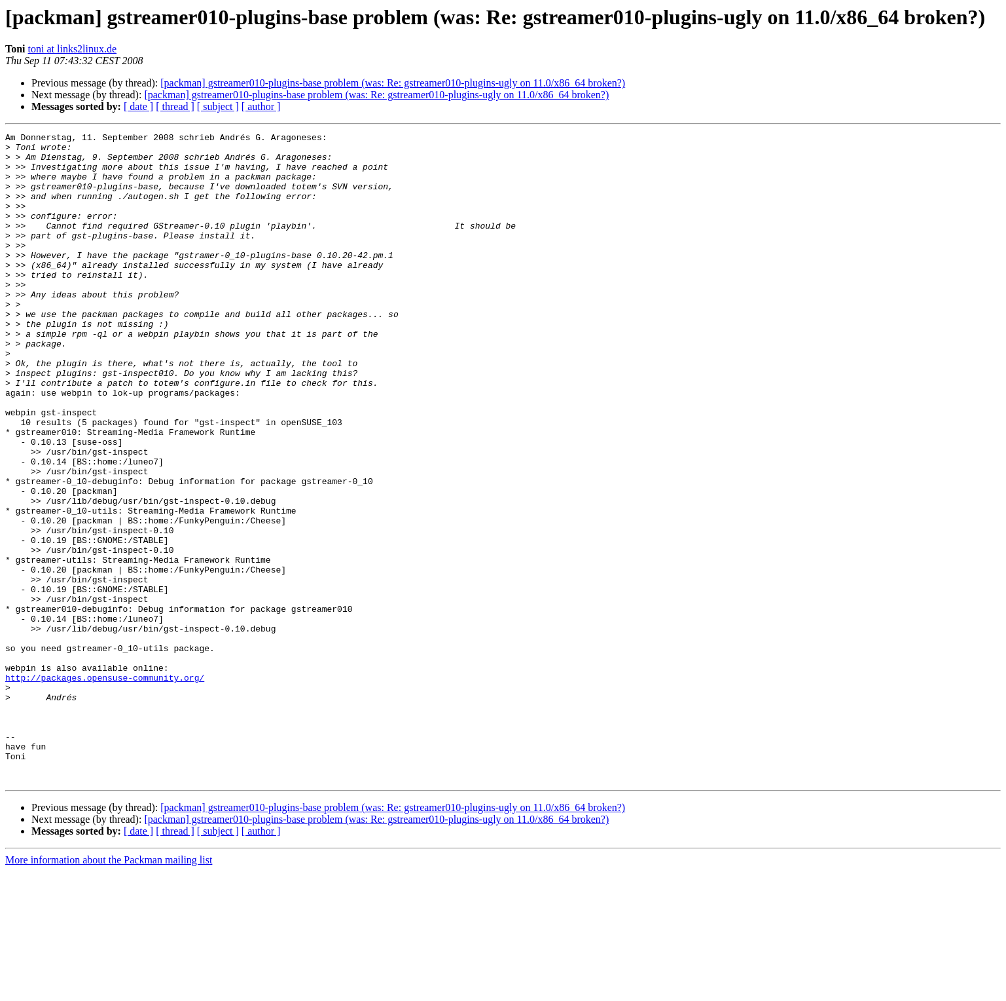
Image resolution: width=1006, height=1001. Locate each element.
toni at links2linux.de (72, 48)
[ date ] (138, 106)
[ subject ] (218, 106)
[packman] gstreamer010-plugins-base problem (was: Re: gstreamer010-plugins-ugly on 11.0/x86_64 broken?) (392, 82)
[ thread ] (175, 106)
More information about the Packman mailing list (108, 989)
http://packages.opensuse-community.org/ (104, 787)
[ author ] (261, 106)
